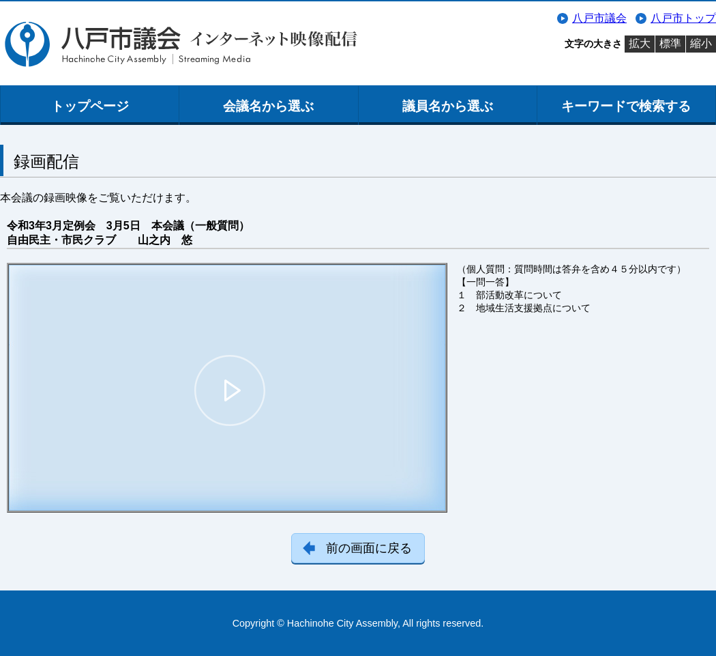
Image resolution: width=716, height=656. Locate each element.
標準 (670, 43)
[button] (230, 390)
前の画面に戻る (369, 548)
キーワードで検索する (626, 106)
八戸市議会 (599, 18)
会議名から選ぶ (268, 106)
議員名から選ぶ (447, 106)
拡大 (640, 43)
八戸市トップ (683, 18)
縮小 (701, 43)
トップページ (90, 106)
